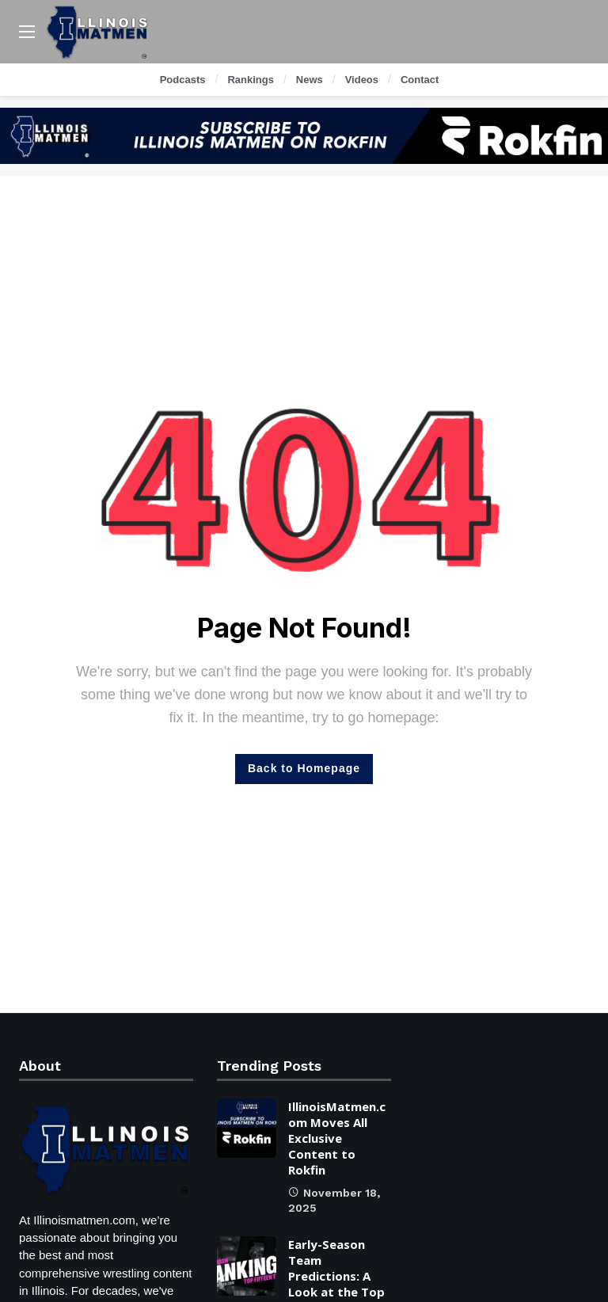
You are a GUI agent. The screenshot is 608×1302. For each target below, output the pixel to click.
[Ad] (304, 136)
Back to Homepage (304, 768)
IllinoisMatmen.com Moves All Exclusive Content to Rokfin (337, 1138)
